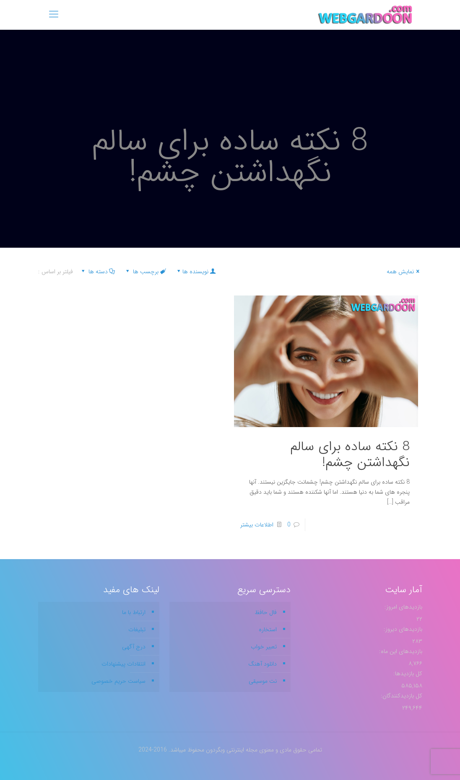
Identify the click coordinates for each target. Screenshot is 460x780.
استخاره (268, 629)
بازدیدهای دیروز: (402, 629)
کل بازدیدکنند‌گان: (400, 695)
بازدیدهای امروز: (402, 607)
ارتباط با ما (134, 612)
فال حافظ (266, 612)
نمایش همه (404, 271)
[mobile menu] (54, 15)
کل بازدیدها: (407, 673)
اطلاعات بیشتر (256, 524)
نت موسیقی (263, 681)
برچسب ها (145, 271)
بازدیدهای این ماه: (399, 651)
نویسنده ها (195, 271)
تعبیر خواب (264, 646)
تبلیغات (137, 629)
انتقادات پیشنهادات (123, 664)
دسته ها (97, 271)
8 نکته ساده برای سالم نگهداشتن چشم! (350, 454)
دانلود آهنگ (262, 664)
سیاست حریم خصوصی (118, 681)
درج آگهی (134, 646)
